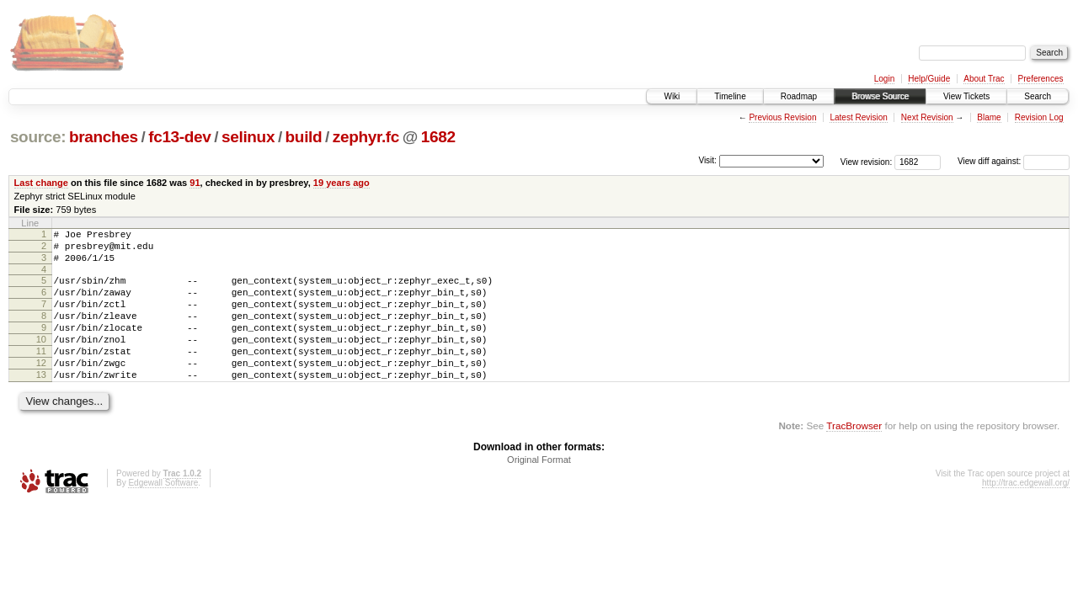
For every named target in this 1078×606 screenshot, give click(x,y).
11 (41, 374)
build (304, 137)
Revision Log (1039, 117)
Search (1037, 96)
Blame (989, 117)
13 (41, 402)
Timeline (729, 96)
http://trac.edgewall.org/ (1026, 513)
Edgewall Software (163, 513)
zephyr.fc (366, 137)
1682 (438, 137)
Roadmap (799, 96)
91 (194, 183)
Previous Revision (782, 117)
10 (41, 359)
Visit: (707, 160)
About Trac (983, 78)
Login (884, 78)
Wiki (672, 96)
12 (41, 388)
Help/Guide (929, 78)
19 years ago (341, 183)
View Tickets (966, 96)
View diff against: (1014, 161)
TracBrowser (854, 455)
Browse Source (880, 96)
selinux (248, 137)
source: (38, 137)
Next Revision (927, 117)
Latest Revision (858, 117)
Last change (41, 183)
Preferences (1041, 78)
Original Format (539, 490)
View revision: (867, 161)
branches (103, 137)
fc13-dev (179, 137)
